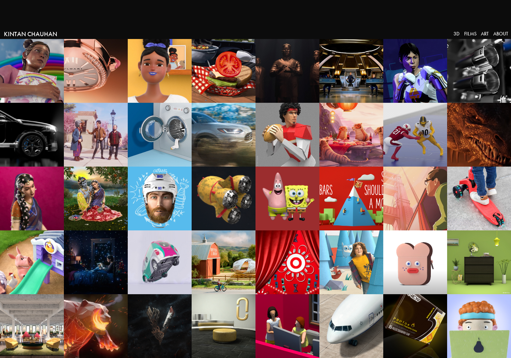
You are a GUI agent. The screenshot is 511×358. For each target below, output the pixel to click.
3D (457, 34)
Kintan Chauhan (30, 34)
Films (470, 34)
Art (485, 34)
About (500, 34)
